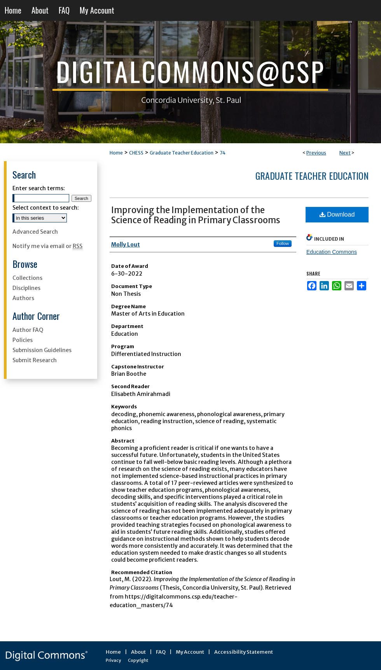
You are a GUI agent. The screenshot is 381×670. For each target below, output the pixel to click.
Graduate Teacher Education (181, 153)
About (138, 652)
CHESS (136, 153)
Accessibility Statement (243, 652)
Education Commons (331, 252)
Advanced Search (35, 231)
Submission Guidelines (42, 350)
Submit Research (34, 360)
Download (337, 214)
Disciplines (26, 288)
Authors (23, 298)
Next (345, 153)
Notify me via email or (47, 246)
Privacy (113, 660)
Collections (27, 277)
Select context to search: (45, 207)
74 (222, 153)
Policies (22, 340)
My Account (190, 652)
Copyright (138, 660)
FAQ (161, 652)
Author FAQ (27, 329)
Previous (316, 153)
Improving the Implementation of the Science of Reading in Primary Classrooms (195, 215)
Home (116, 153)
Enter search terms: (38, 188)
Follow (282, 243)
